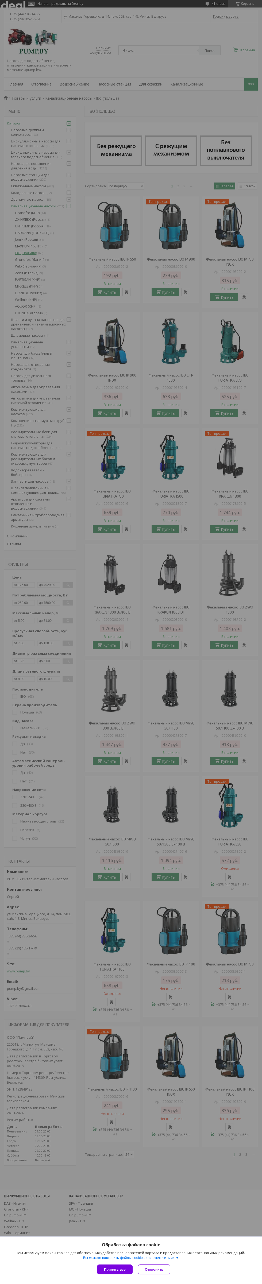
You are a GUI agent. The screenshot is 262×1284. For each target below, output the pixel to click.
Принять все (115, 1269)
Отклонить (154, 1269)
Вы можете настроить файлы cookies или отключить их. (129, 1258)
